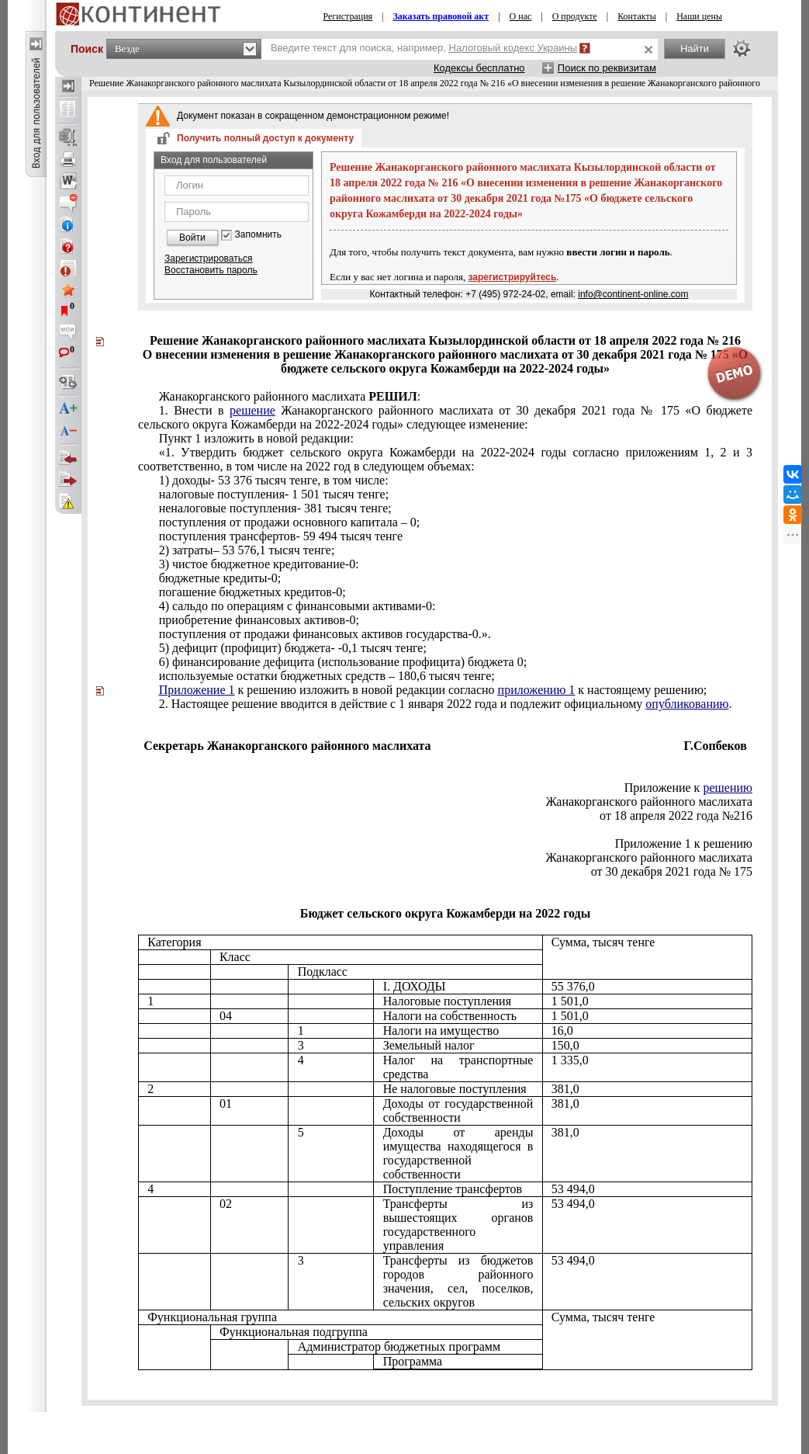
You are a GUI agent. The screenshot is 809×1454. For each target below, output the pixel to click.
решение (252, 410)
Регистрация (348, 16)
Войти (192, 237)
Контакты (636, 16)
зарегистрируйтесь (512, 277)
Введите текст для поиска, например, (424, 48)
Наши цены (699, 16)
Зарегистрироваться (208, 258)
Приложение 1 (197, 689)
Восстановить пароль (211, 270)
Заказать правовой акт (441, 16)
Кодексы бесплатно (479, 68)
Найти (694, 48)
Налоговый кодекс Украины (513, 48)
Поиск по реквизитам (607, 68)
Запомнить (258, 235)
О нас (521, 16)
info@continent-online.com (633, 294)
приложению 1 (537, 689)
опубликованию (686, 703)
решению (727, 787)
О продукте (574, 16)
